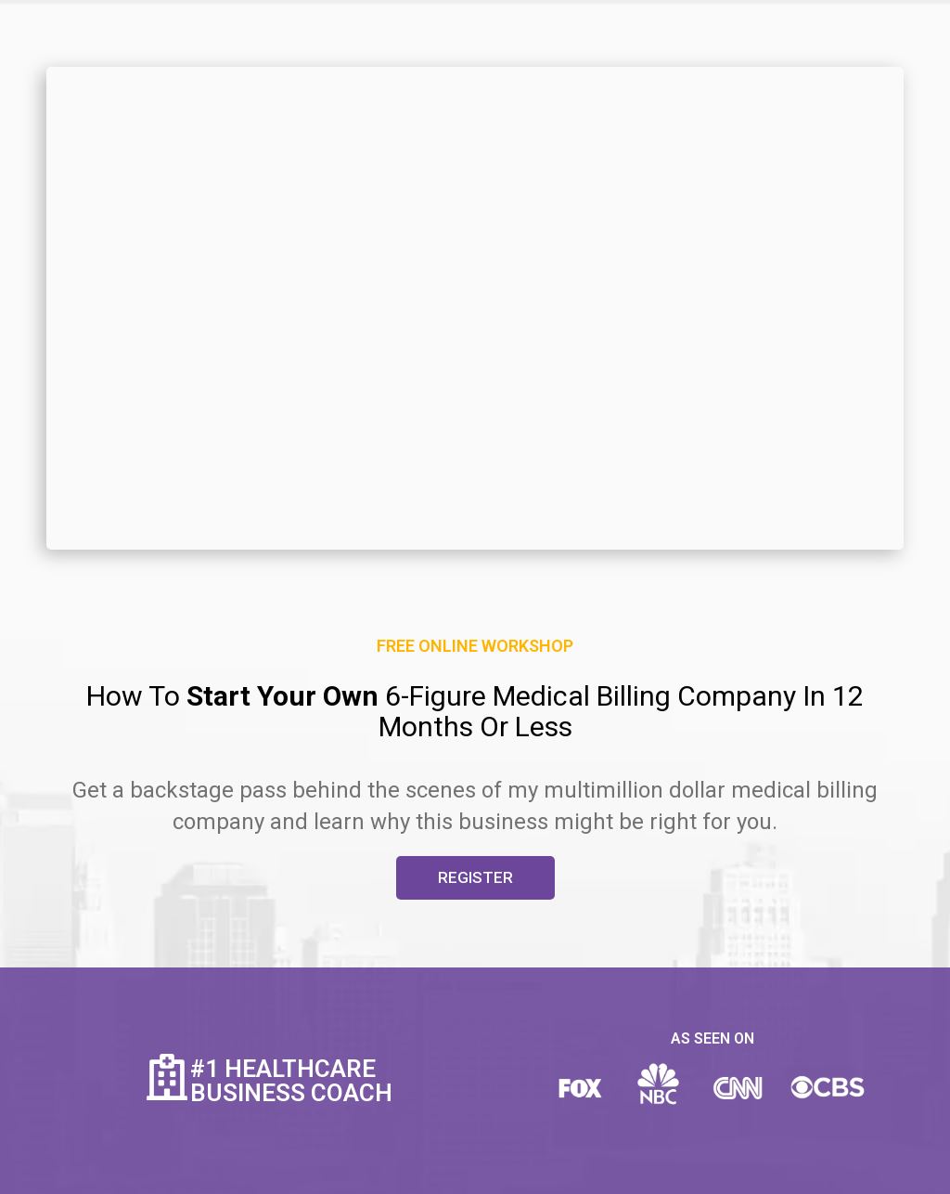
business (503, 822)
